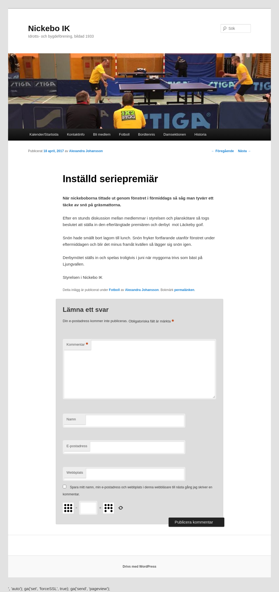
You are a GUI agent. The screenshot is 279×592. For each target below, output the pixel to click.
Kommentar (77, 345)
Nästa (244, 151)
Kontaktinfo (75, 134)
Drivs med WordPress (139, 566)
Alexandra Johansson (86, 151)
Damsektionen (174, 134)
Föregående (222, 151)
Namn (71, 419)
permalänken (184, 290)
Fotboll (124, 134)
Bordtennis (146, 134)
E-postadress (77, 446)
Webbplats (75, 472)
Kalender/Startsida (43, 134)
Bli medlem (101, 134)
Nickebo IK (49, 28)
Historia (200, 134)
